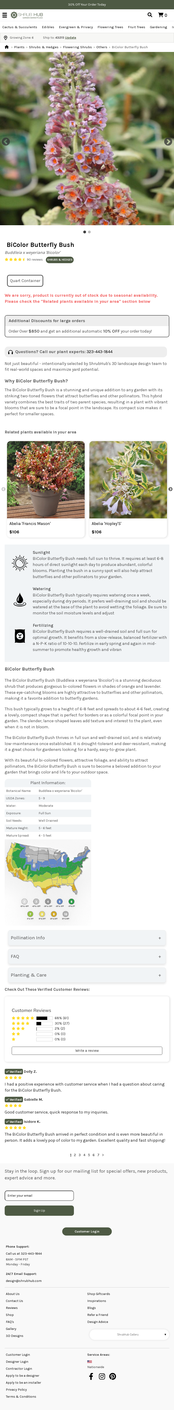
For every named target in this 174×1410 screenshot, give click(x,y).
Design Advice (97, 1322)
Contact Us (14, 1301)
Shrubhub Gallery (142, 1335)
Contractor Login (19, 1369)
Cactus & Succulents (19, 27)
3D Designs (14, 1336)
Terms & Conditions (21, 1397)
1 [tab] (84, 232)
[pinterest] (113, 1379)
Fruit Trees (136, 27)
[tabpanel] (87, 138)
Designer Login (17, 1362)
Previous (3, 139)
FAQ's (10, 1322)
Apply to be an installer (23, 1383)
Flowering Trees (110, 27)
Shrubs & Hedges (43, 47)
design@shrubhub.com (24, 1281)
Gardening (158, 27)
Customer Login (87, 1231)
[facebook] (92, 1379)
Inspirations (96, 1301)
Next (165, 139)
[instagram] (102, 1379)
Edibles (48, 27)
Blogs (91, 1308)
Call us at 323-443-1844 (24, 1254)
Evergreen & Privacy (76, 27)
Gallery (11, 1329)
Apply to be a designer (22, 1376)
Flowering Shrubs (77, 47)
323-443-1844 (99, 351)
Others (101, 47)
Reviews (12, 1308)
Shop (10, 1315)
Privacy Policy (16, 1390)
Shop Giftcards (98, 1294)
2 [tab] (89, 232)
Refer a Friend (97, 1315)
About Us (13, 1294)
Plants (19, 47)
